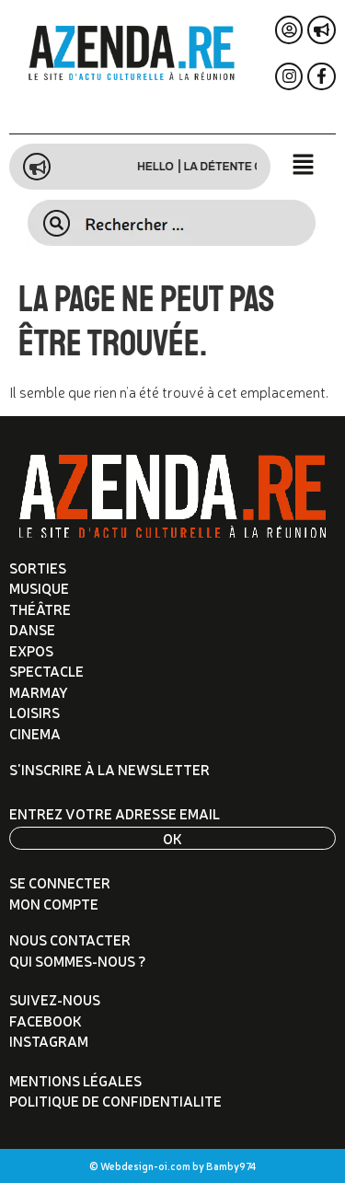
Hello (175, 166)
